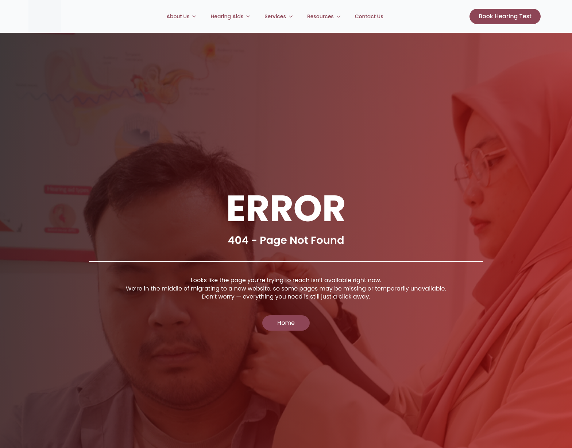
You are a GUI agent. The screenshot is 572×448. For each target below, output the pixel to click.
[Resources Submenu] (341, 16)
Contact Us (369, 16)
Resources (320, 16)
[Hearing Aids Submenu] (250, 16)
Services (275, 16)
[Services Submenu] (293, 16)
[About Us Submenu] (196, 16)
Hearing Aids (226, 16)
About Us (177, 16)
